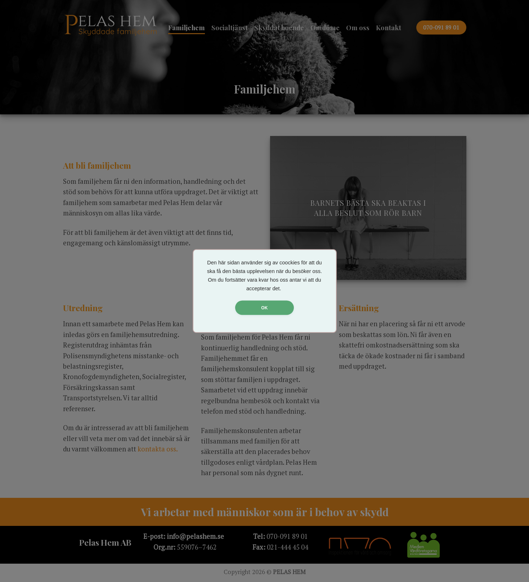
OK (264, 307)
